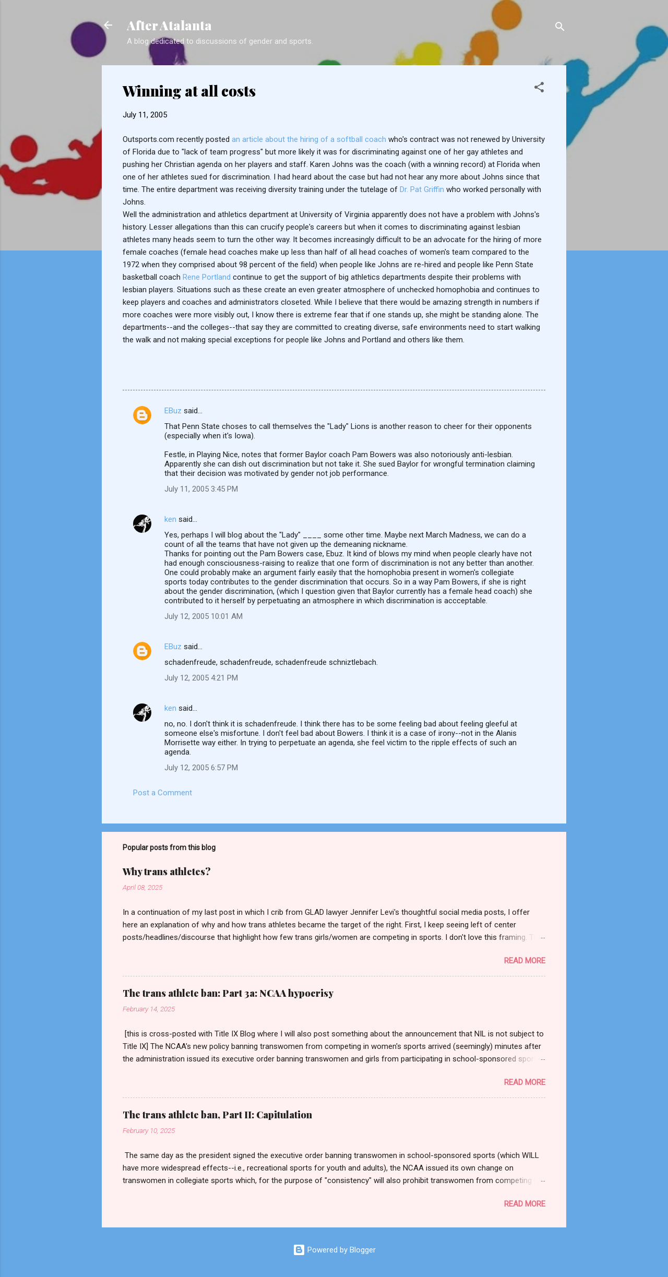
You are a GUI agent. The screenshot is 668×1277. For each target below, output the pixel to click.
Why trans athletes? (167, 871)
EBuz (173, 410)
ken (170, 519)
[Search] (560, 28)
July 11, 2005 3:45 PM (201, 489)
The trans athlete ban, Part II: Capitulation (217, 1114)
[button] (539, 89)
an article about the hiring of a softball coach (310, 139)
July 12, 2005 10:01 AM (203, 616)
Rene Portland (208, 277)
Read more (524, 960)
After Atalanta (169, 25)
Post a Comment (162, 792)
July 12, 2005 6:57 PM (201, 767)
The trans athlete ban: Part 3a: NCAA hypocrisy (228, 993)
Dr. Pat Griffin (422, 189)
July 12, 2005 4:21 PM (201, 678)
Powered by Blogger (334, 1250)
